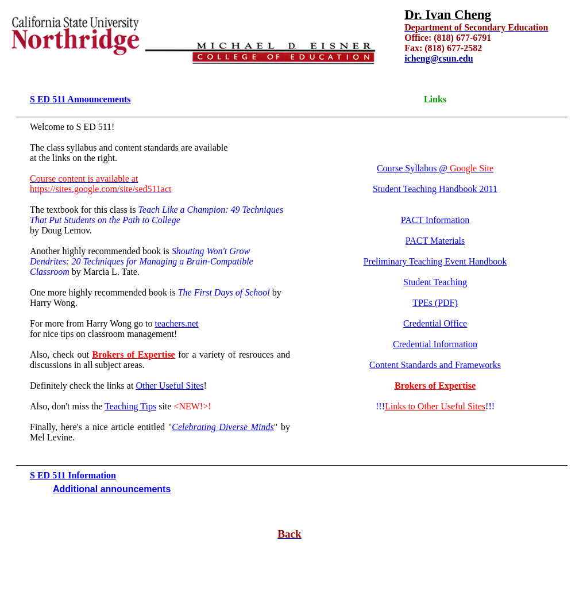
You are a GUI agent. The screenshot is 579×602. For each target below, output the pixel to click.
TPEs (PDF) (435, 303)
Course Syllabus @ (435, 168)
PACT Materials (435, 241)
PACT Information (435, 220)
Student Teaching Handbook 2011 (435, 189)
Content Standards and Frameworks (435, 365)
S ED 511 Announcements (80, 99)
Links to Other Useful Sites (435, 406)
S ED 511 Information (73, 475)
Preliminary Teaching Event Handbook (435, 261)
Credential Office (435, 323)
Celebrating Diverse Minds (223, 427)
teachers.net (177, 323)
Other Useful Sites (169, 385)
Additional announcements (112, 489)
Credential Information (435, 344)
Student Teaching (435, 282)
